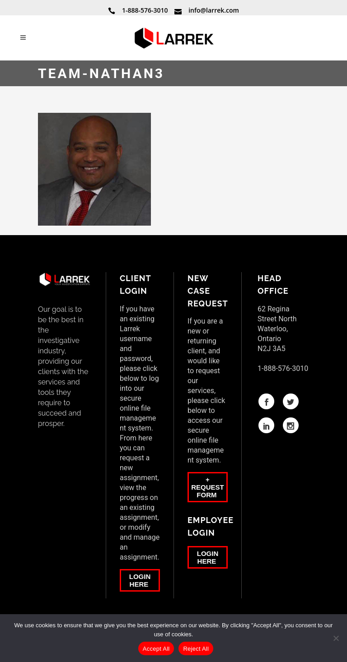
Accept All (156, 648)
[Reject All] (335, 638)
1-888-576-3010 (145, 10)
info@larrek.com (213, 10)
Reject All (196, 648)
